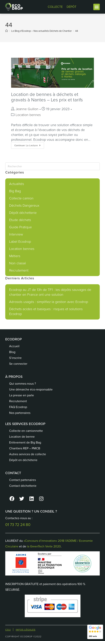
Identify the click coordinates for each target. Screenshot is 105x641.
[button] (96, 7)
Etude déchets (20, 219)
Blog (12, 352)
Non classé (17, 263)
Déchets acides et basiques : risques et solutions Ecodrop (46, 311)
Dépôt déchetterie (23, 212)
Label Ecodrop (20, 241)
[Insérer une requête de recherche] (52, 166)
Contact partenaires (22, 480)
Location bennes (28, 114)
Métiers (14, 256)
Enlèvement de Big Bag (25, 442)
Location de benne (22, 436)
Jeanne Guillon (27, 109)
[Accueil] (6, 31)
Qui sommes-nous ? (22, 383)
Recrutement (18, 270)
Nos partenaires (19, 413)
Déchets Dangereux (24, 205)
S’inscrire (15, 358)
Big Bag (15, 191)
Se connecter (18, 363)
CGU (8, 629)
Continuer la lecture (29, 144)
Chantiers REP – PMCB (24, 448)
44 (76, 31)
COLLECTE (55, 6)
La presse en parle (21, 395)
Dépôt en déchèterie (23, 460)
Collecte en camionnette (26, 431)
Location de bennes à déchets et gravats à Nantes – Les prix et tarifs (47, 97)
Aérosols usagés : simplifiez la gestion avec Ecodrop (48, 301)
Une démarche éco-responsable (31, 389)
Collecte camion (21, 198)
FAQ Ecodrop (18, 407)
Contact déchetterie (22, 485)
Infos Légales (25, 629)
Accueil (14, 346)
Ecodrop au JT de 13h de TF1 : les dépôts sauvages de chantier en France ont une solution (50, 292)
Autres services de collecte (27, 454)
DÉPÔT (71, 6)
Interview (16, 234)
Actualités (16, 183)
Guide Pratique (20, 227)
